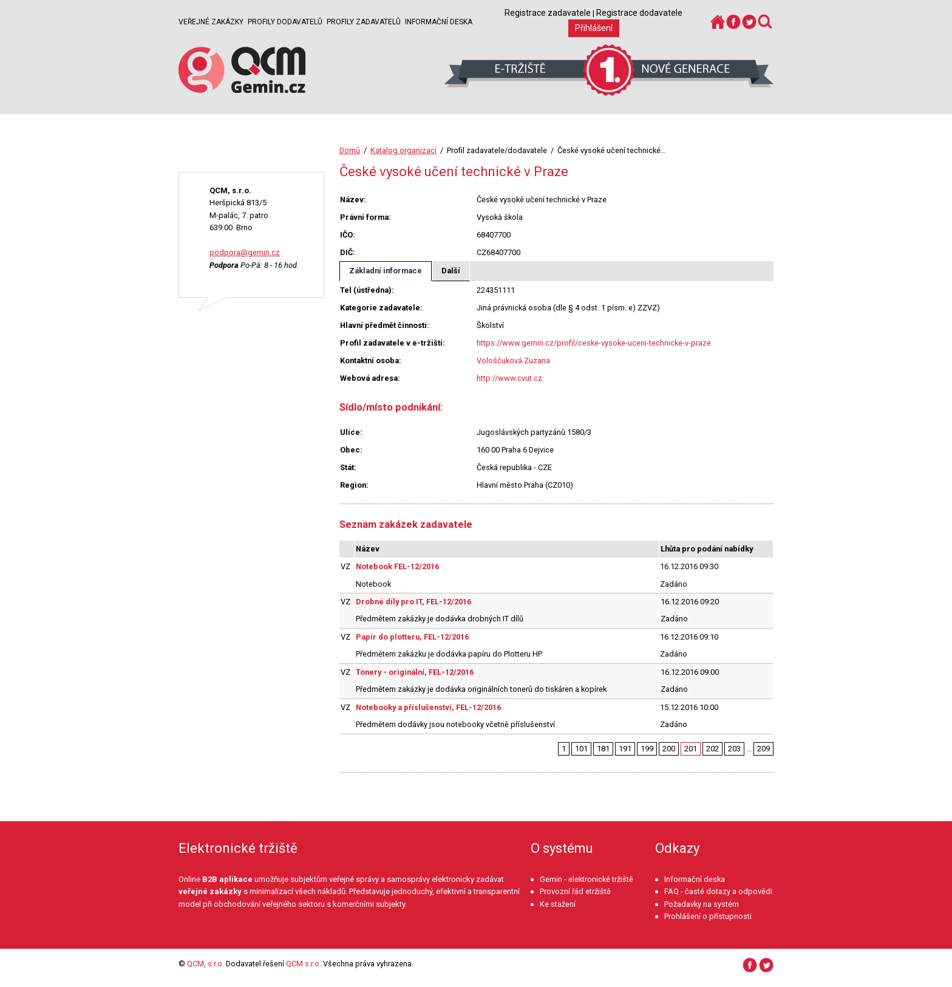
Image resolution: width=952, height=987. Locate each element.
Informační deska (438, 22)
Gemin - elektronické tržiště (586, 879)
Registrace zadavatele (548, 13)
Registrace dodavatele (639, 13)
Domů (349, 150)
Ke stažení (558, 904)
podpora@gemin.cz (244, 252)
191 (625, 748)
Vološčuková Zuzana (513, 360)
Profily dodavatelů (285, 22)
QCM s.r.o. (303, 963)
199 (647, 748)
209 (763, 748)
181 (603, 748)
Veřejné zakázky (210, 22)
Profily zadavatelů (364, 22)
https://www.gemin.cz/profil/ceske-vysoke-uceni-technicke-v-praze (594, 342)
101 (581, 748)
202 (712, 748)
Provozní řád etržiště (575, 891)
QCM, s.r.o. (205, 963)
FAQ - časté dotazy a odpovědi (718, 891)
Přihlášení (594, 28)
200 (668, 748)
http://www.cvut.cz (509, 378)
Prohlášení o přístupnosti (708, 916)
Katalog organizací (403, 150)
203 (734, 748)
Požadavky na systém (701, 904)
